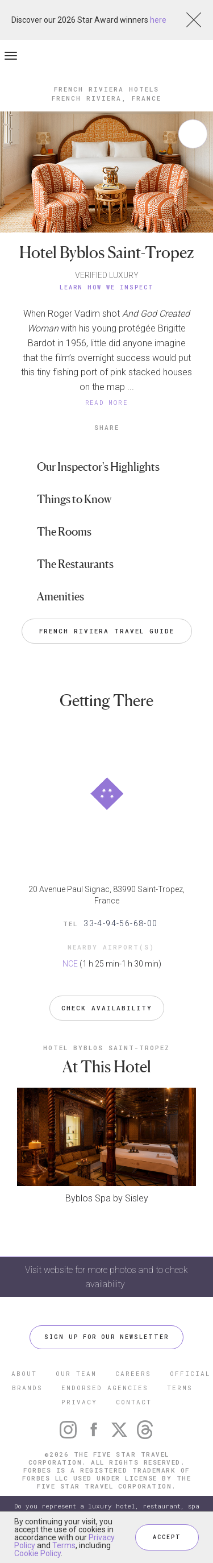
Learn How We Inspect (107, 287)
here (158, 19)
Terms (64, 1545)
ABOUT (24, 1373)
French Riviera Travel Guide (106, 631)
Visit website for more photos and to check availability (106, 1277)
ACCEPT (167, 1537)
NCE (70, 963)
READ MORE (106, 402)
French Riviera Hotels (106, 89)
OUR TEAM (76, 1373)
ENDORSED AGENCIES (104, 1387)
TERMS (180, 1387)
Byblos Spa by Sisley (106, 1198)
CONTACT (134, 1402)
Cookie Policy (37, 1553)
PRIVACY (79, 1402)
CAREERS (133, 1373)
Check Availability (106, 1008)
